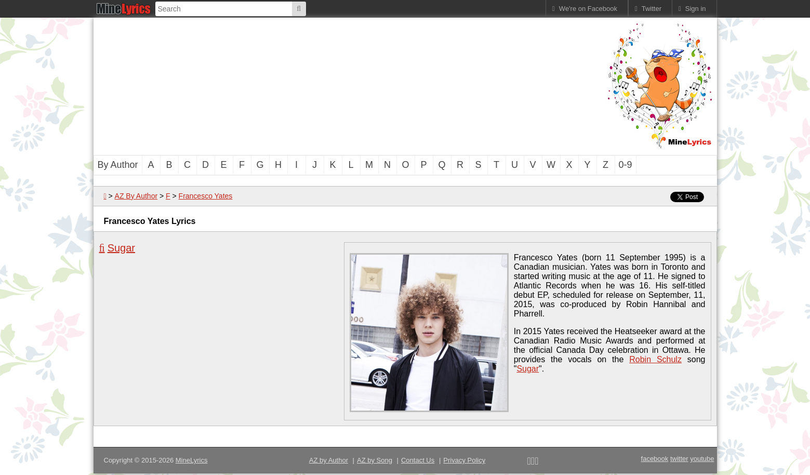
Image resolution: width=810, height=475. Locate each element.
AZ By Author (136, 196)
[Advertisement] (348, 85)
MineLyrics (192, 460)
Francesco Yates (206, 196)
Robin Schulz (655, 359)
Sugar (121, 248)
